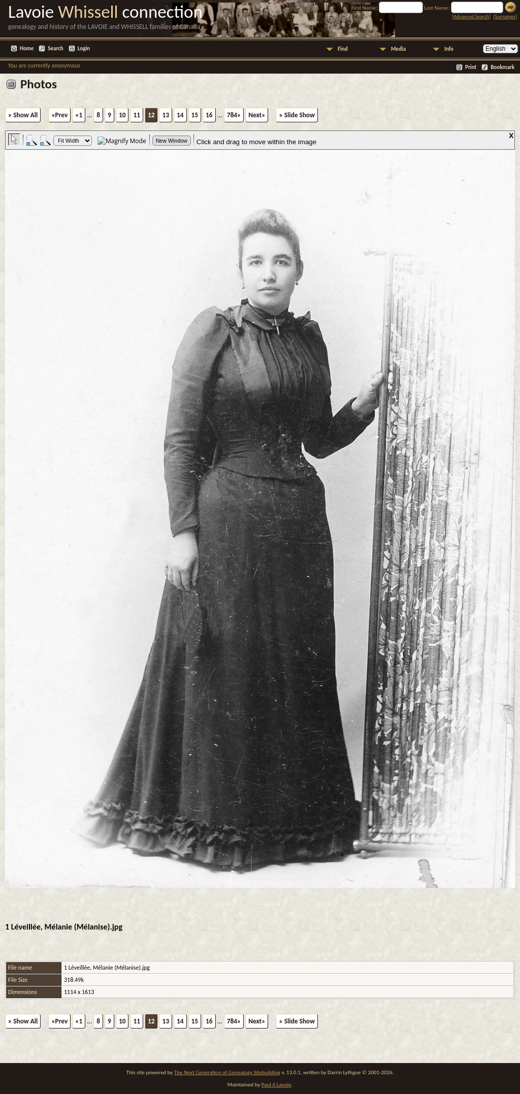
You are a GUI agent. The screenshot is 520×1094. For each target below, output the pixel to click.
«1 (78, 115)
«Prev (59, 115)
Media (398, 49)
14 (180, 115)
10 (122, 115)
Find (343, 49)
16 (209, 115)
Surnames (505, 16)
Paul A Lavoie (276, 1084)
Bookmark (502, 67)
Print (470, 67)
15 (195, 115)
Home (27, 48)
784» (234, 115)
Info (448, 49)
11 (136, 115)
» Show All (23, 115)
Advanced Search (471, 16)
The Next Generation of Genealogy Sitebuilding (227, 1072)
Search (55, 48)
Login (84, 48)
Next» (256, 115)
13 (165, 115)
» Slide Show (296, 115)
